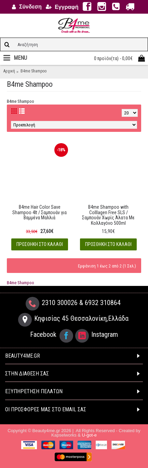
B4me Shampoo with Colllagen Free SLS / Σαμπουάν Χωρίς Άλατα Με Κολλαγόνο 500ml (108, 214)
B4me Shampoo (20, 282)
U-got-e (89, 435)
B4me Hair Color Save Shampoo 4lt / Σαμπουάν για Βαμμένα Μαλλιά (39, 212)
